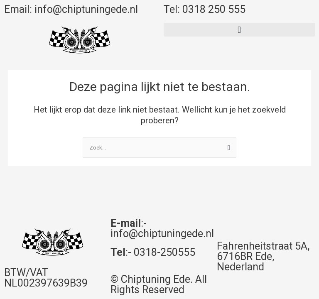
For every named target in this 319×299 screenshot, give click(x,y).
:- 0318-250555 (152, 252)
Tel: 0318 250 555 (204, 9)
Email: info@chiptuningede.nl (71, 9)
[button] (239, 30)
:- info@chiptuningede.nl (162, 228)
